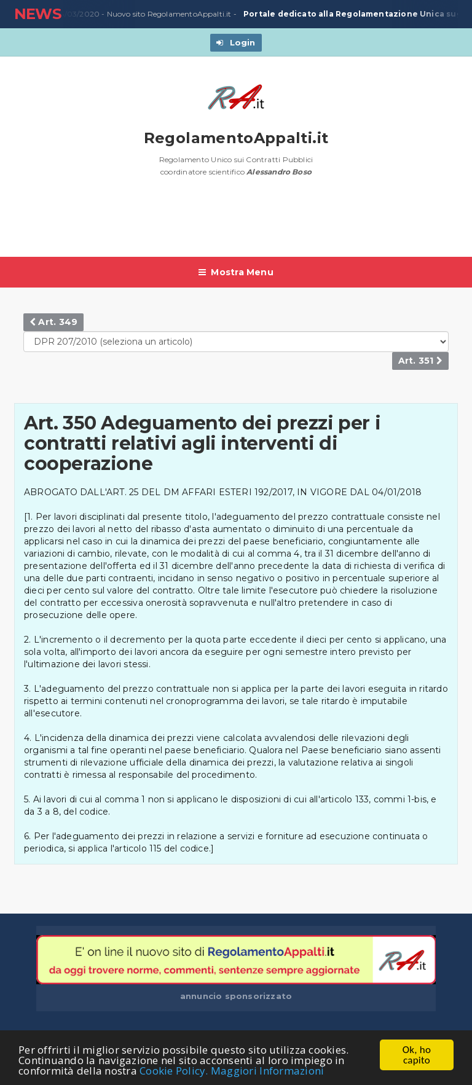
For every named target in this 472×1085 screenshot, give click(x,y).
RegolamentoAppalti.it (236, 138)
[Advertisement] (238, 223)
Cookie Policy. (174, 1071)
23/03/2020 (75, 14)
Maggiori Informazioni (267, 1071)
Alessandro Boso (279, 171)
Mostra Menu (236, 272)
